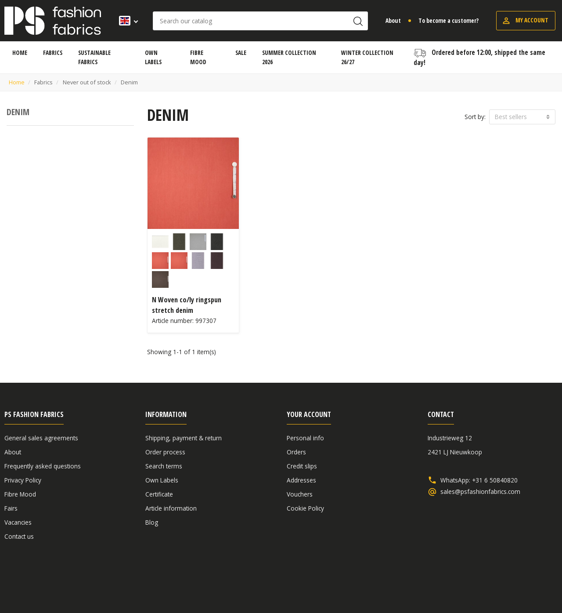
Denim (18, 112)
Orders (296, 452)
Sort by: (475, 116)
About (393, 20)
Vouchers (300, 494)
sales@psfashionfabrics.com (480, 491)
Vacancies (18, 522)
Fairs (11, 508)
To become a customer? (448, 20)
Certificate (159, 494)
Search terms (163, 466)
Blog (151, 522)
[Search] (260, 20)
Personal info (305, 438)
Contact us (19, 536)
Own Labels (161, 480)
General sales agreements (41, 438)
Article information (171, 508)
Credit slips (302, 466)
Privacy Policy (22, 480)
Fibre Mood (20, 494)
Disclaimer (503, 583)
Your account (309, 414)
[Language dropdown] (126, 20)
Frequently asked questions (42, 466)
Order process (165, 452)
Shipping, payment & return (183, 438)
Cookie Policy (305, 508)
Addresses (301, 480)
